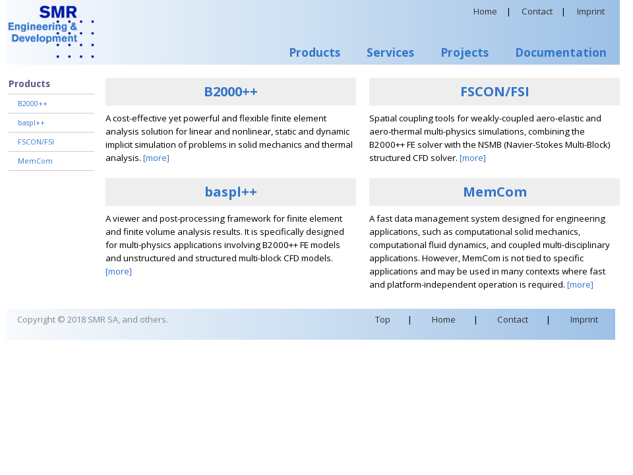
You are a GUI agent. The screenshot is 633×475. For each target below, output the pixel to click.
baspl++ (31, 122)
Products (314, 52)
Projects (464, 52)
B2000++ (32, 103)
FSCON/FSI (36, 141)
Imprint (591, 11)
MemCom (35, 161)
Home (485, 11)
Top (382, 319)
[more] (156, 158)
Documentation (561, 52)
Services (390, 52)
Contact (537, 11)
